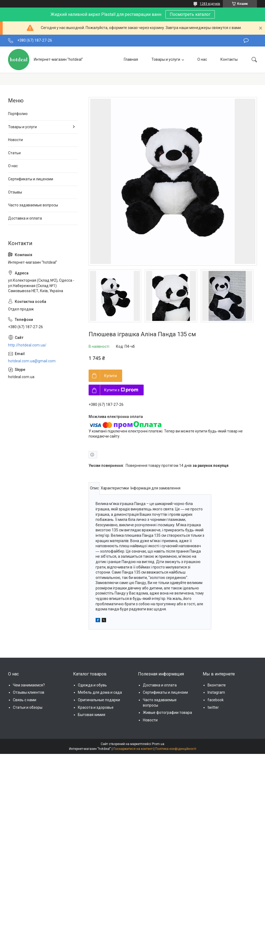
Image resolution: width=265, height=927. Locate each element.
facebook (216, 700)
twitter (213, 707)
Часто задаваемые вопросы (33, 205)
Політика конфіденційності (175, 749)
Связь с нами (24, 700)
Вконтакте (217, 685)
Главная (131, 59)
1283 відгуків (210, 4)
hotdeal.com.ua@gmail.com (32, 361)
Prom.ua (158, 744)
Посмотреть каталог (190, 14)
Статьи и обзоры (27, 707)
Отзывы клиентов (28, 692)
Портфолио (18, 114)
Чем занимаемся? (29, 685)
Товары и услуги (165, 59)
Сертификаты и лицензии (30, 179)
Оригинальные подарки (99, 700)
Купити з (121, 390)
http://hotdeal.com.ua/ (27, 345)
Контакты (229, 59)
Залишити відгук (246, 40)
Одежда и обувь (92, 685)
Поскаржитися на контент (133, 749)
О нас (202, 59)
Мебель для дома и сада (100, 692)
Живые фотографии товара (167, 712)
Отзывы (15, 192)
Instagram (216, 692)
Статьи (14, 153)
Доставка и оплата (25, 218)
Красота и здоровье (96, 707)
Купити (110, 376)
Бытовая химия (91, 715)
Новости (15, 140)
